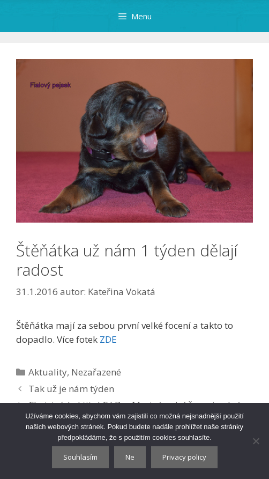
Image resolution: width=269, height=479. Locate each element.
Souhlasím (80, 457)
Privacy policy (184, 457)
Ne (129, 457)
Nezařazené (96, 372)
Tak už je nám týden (71, 388)
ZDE (108, 339)
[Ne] (255, 441)
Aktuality (47, 372)
